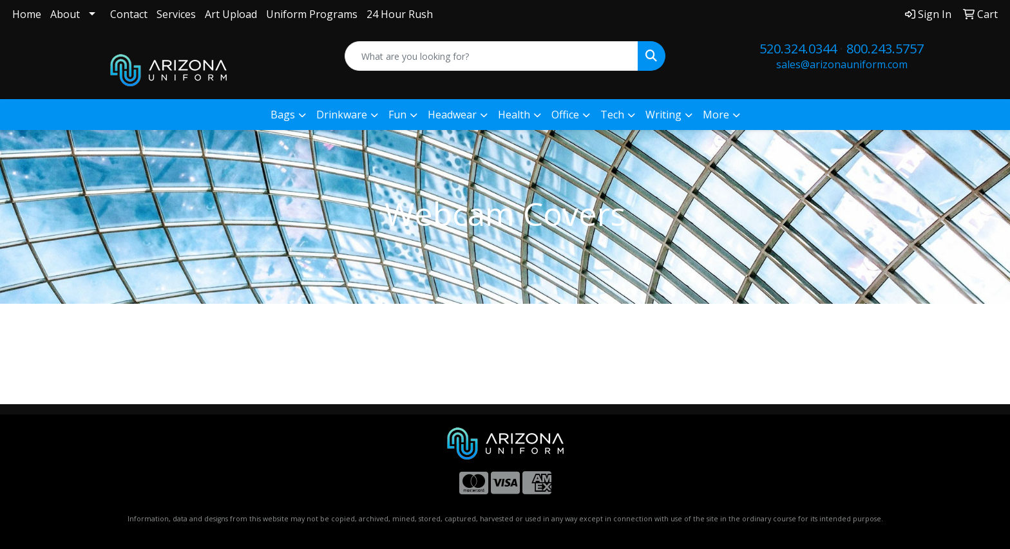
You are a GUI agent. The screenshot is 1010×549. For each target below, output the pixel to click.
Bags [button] (283, 114)
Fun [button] (397, 114)
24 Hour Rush (400, 14)
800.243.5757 (885, 48)
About (65, 14)
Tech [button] (612, 114)
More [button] (716, 114)
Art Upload (231, 14)
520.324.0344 (798, 48)
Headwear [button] (452, 114)
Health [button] (514, 114)
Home (26, 14)
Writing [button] (663, 114)
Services (176, 14)
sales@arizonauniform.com (842, 64)
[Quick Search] (492, 56)
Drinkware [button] (341, 114)
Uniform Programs (311, 14)
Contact (129, 14)
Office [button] (565, 114)
